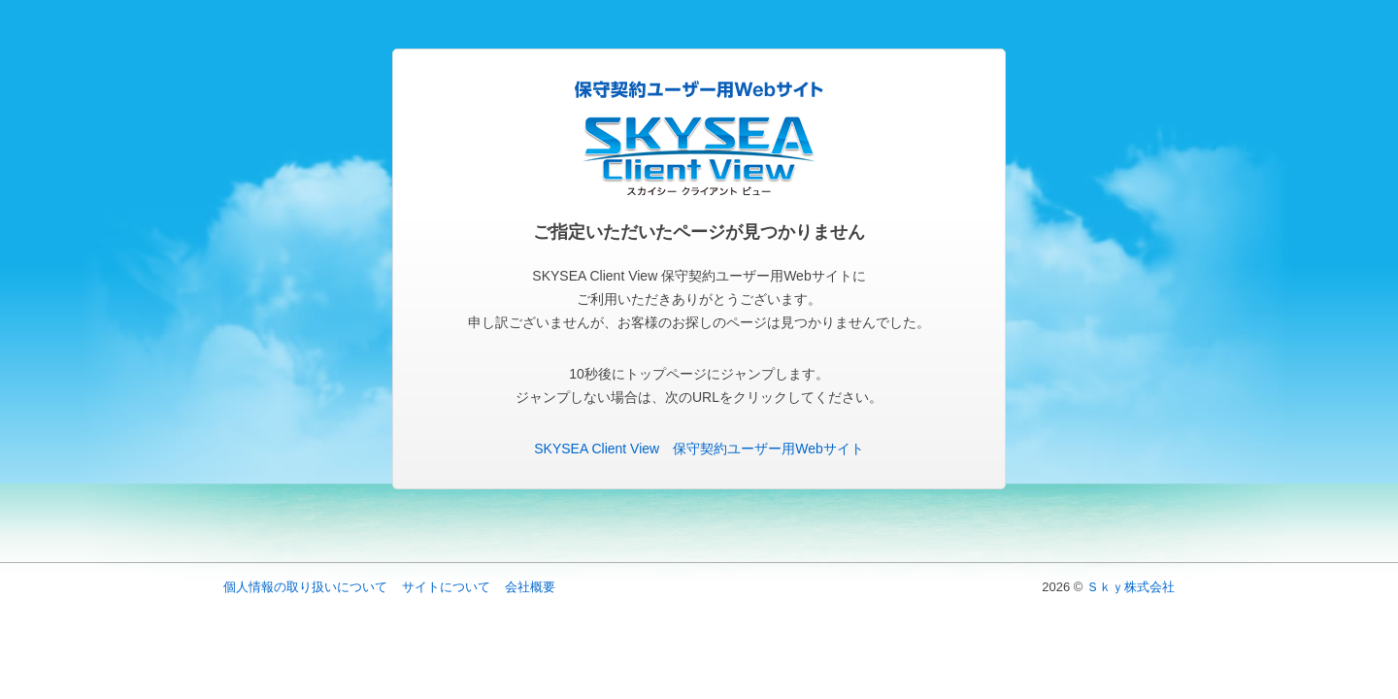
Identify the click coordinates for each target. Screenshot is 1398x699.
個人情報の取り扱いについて (305, 587)
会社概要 (530, 587)
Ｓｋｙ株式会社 (1130, 587)
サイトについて (446, 587)
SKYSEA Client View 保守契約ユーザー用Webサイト (698, 448)
